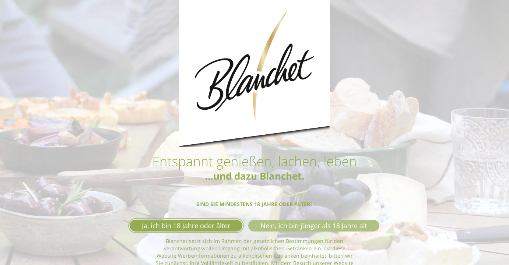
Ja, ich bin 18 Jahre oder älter (186, 225)
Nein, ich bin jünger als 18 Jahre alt (313, 225)
